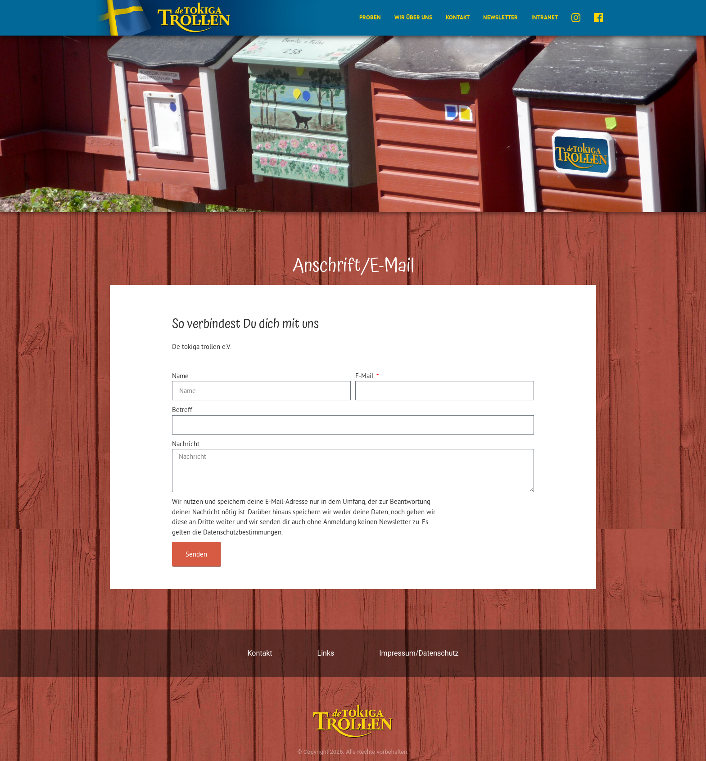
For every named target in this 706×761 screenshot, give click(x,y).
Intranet (544, 17)
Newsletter (500, 17)
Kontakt (458, 17)
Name (180, 375)
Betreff (182, 409)
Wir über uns (413, 17)
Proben (370, 17)
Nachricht (185, 443)
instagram (576, 17)
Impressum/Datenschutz (418, 653)
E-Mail (365, 375)
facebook (598, 17)
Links (326, 653)
